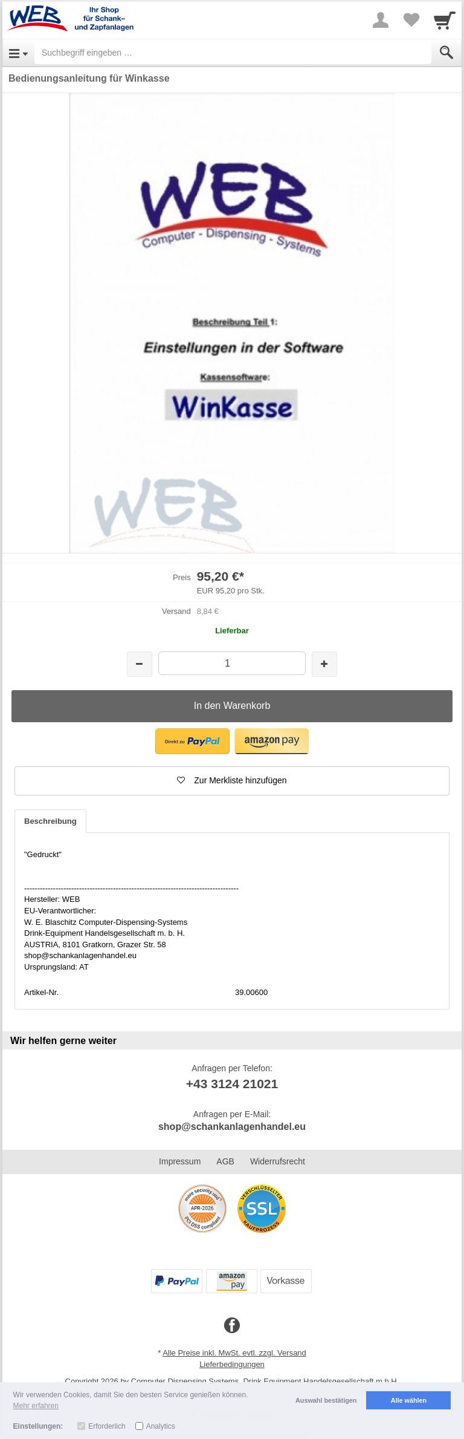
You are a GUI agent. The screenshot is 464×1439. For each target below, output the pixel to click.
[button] (192, 741)
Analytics (160, 1426)
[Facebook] (232, 1326)
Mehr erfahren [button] (36, 1405)
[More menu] (381, 20)
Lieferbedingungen (232, 1364)
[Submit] (446, 52)
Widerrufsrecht (277, 1161)
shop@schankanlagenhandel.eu (232, 1126)
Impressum (180, 1161)
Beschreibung (50, 821)
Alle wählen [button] (409, 1400)
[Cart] (445, 20)
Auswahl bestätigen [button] (325, 1400)
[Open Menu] (18, 53)
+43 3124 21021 (232, 1084)
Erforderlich (106, 1426)
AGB (225, 1161)
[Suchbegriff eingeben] (232, 52)
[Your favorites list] (411, 20)
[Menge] (231, 663)
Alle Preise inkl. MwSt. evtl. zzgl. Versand (234, 1352)
